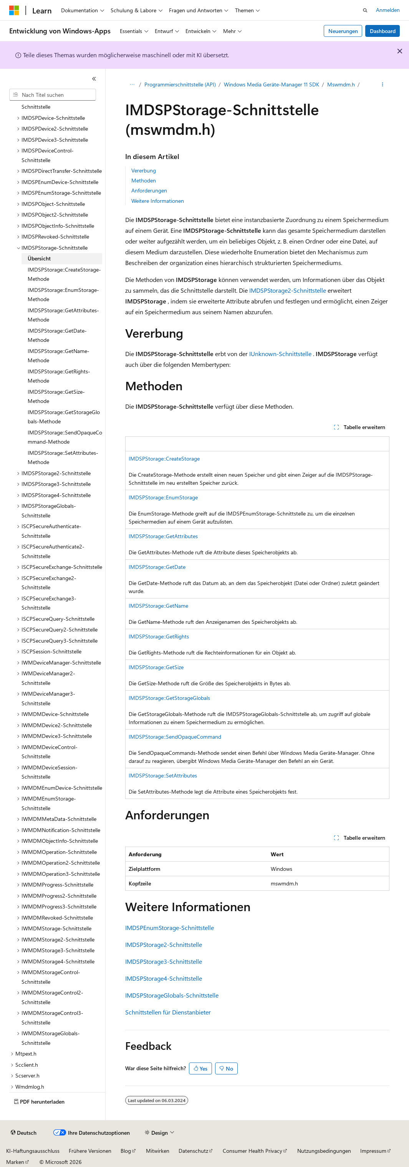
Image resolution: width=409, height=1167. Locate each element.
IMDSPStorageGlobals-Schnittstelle (172, 995)
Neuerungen (343, 31)
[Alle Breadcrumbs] (132, 85)
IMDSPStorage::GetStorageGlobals (169, 697)
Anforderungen (149, 190)
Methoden (143, 180)
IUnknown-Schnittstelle (280, 354)
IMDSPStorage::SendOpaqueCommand (175, 736)
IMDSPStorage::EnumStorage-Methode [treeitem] (63, 294)
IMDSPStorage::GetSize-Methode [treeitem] (56, 396)
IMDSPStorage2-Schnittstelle (287, 290)
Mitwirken (157, 1150)
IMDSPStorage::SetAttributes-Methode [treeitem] (63, 457)
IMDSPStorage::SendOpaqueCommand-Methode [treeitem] (65, 437)
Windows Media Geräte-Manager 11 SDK (271, 84)
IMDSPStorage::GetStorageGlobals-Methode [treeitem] (64, 416)
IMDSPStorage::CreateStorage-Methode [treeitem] (64, 274)
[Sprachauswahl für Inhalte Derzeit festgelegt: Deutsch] (23, 1133)
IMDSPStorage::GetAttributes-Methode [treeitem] (63, 315)
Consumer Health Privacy (252, 1150)
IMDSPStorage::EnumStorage (163, 497)
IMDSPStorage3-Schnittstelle (163, 961)
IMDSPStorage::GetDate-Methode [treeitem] (57, 335)
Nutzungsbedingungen (324, 1150)
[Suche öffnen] (365, 10)
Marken (15, 1161)
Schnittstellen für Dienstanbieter (168, 1012)
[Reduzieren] (94, 79)
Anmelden (388, 9)
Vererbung (143, 170)
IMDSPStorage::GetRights (159, 636)
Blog (126, 1150)
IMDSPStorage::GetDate (157, 566)
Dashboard (383, 31)
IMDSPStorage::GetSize (156, 667)
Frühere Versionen (90, 1150)
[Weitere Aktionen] (382, 85)
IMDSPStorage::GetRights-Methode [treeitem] (59, 376)
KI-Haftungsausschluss (33, 1150)
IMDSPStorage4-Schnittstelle (163, 978)
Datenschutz (193, 1150)
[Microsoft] (14, 10)
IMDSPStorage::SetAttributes (163, 775)
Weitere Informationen (157, 200)
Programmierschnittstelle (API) (180, 84)
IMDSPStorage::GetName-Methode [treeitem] (58, 355)
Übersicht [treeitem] (39, 258)
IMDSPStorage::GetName (158, 605)
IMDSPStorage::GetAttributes (163, 536)
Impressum (373, 1150)
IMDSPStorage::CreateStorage (164, 458)
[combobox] (52, 95)
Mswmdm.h (341, 84)
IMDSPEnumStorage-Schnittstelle (169, 927)
